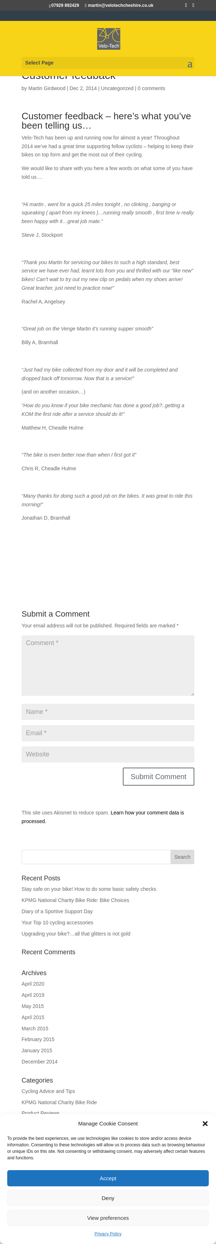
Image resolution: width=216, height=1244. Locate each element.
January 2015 (37, 1050)
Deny (107, 1198)
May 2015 (33, 1006)
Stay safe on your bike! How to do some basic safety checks (89, 889)
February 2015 (38, 1039)
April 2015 (33, 1017)
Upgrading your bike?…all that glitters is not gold (76, 934)
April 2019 (33, 995)
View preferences (108, 1218)
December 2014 (40, 1062)
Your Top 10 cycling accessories (57, 922)
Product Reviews (41, 1113)
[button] (205, 1123)
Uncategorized (117, 88)
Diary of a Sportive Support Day (57, 911)
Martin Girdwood (46, 88)
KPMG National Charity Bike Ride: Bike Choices (75, 900)
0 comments (151, 88)
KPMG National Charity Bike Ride (59, 1102)
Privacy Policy (108, 1233)
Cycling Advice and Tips (48, 1091)
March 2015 (35, 1028)
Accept (108, 1178)
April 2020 (33, 984)
